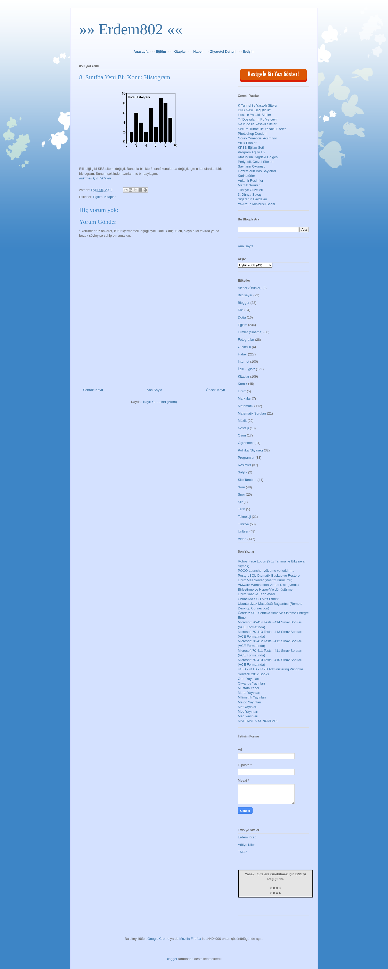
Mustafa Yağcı (248, 688)
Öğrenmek (246, 443)
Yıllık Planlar (247, 143)
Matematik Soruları (252, 413)
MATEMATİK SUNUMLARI (258, 721)
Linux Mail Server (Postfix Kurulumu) (265, 580)
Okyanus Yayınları (251, 683)
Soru (241, 487)
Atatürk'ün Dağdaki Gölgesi (258, 157)
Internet (243, 361)
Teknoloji (244, 517)
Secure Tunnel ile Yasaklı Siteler (262, 129)
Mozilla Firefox (190, 939)
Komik (242, 384)
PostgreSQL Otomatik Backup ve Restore (269, 575)
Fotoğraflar (246, 339)
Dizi (241, 310)
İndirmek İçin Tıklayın (95, 178)
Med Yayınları (248, 711)
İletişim (249, 51)
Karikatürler (246, 176)
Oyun (242, 435)
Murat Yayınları (249, 693)
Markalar (244, 398)
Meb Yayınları (248, 716)
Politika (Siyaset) (250, 450)
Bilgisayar (245, 295)
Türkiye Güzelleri (250, 190)
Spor (241, 494)
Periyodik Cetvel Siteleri (255, 162)
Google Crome (158, 939)
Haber (198, 51)
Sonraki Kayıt (93, 390)
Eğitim (161, 51)
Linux (242, 391)
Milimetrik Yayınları (252, 697)
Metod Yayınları (249, 702)
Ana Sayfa (154, 390)
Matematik (245, 406)
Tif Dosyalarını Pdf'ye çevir (258, 119)
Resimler (244, 465)
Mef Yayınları (247, 707)
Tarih (241, 509)
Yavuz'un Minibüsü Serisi (256, 204)
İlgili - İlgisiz (246, 369)
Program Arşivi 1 (250, 152)
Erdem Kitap (247, 837)
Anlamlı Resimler (250, 180)
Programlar (246, 457)
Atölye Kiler (246, 845)
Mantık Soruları (249, 185)
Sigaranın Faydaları (252, 199)
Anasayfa (140, 51)
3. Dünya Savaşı (250, 194)
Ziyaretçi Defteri (223, 51)
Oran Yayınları (248, 679)
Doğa (242, 317)
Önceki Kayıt (215, 390)
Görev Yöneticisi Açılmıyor (257, 138)
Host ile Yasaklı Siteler (254, 115)
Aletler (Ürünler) (250, 288)
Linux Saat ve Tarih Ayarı (256, 594)
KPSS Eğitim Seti (251, 147)
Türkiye (243, 524)
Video (242, 539)
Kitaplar (179, 51)
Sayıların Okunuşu (251, 166)
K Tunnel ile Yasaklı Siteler (257, 105)
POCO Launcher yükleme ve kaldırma (266, 571)
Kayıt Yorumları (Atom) (160, 402)
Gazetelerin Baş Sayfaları (257, 171)
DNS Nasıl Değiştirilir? (254, 110)
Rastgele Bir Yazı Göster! (273, 74)
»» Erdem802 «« (130, 29)
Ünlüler (243, 531)
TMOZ (242, 852)
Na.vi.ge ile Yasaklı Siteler (257, 124)
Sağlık (242, 472)
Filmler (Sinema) (250, 332)
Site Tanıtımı (247, 480)
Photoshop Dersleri (252, 134)
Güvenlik (244, 347)
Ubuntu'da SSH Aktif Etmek (258, 599)
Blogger (243, 303)
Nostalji (243, 428)
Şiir (240, 502)
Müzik (242, 421)
